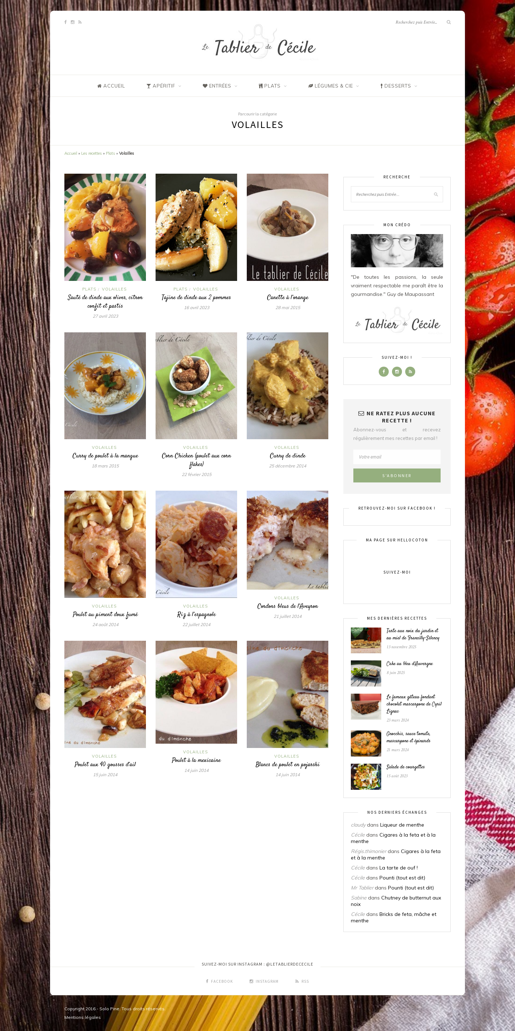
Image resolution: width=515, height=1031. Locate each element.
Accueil (70, 153)
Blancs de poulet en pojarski (288, 764)
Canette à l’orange (287, 297)
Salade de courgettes (406, 767)
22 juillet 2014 (196, 624)
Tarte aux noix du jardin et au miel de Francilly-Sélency (413, 635)
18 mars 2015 (105, 466)
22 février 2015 (196, 474)
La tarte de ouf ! (398, 867)
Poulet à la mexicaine (196, 760)
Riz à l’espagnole (196, 614)
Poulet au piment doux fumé (105, 614)
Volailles (114, 289)
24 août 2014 (105, 624)
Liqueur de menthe (402, 825)
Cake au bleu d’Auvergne (410, 664)
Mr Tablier (362, 887)
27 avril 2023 (105, 316)
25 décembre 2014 (287, 466)
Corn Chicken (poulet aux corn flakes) (196, 460)
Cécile (358, 835)
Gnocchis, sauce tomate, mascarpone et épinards (409, 737)
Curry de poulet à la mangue (105, 456)
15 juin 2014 (105, 774)
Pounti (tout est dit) (402, 877)
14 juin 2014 (196, 770)
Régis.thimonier (368, 851)
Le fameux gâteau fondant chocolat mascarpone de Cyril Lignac (414, 704)
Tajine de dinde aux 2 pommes (196, 297)
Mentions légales (82, 1017)
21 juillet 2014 (287, 616)
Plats (110, 153)
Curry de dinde (287, 456)
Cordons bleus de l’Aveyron (288, 606)
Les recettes (91, 153)
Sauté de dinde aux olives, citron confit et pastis (105, 302)
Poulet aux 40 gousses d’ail (105, 764)
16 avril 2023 (196, 307)
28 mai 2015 (287, 307)
